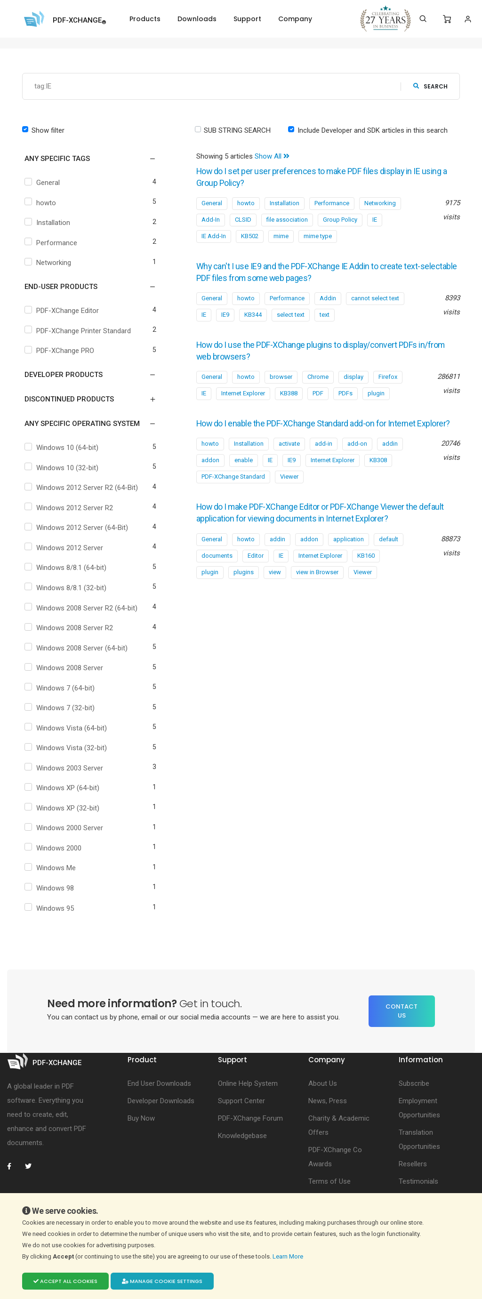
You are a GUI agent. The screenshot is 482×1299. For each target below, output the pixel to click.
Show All (272, 156)
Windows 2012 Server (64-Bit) (77, 527)
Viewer (289, 484)
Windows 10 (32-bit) (62, 468)
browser (281, 373)
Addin (328, 296)
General (43, 182)
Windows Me (51, 868)
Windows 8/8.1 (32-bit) (66, 588)
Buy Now (141, 1118)
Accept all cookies (65, 1281)
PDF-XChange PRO (60, 350)
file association (287, 218)
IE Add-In (213, 235)
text (324, 312)
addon (210, 468)
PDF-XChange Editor (63, 310)
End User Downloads (159, 1083)
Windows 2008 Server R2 (70, 628)
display (353, 373)
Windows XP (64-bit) (63, 788)
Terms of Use (329, 1181)
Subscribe (414, 1083)
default (388, 546)
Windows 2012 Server (65, 548)
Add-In (210, 218)
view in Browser (317, 579)
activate (289, 451)
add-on (357, 451)
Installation (48, 222)
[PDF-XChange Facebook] (14, 1166)
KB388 (288, 390)
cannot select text (375, 296)
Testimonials (418, 1181)
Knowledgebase (242, 1135)
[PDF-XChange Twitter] (32, 1166)
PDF (318, 390)
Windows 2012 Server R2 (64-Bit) (82, 487)
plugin (376, 390)
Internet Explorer (243, 390)
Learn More (289, 1256)
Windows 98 (50, 888)
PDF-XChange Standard (233, 484)
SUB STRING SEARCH (237, 130)
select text (291, 312)
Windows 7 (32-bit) (61, 708)
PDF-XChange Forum (250, 1118)
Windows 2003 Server (65, 768)
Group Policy (340, 218)
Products (145, 19)
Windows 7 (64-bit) (61, 688)
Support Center (241, 1101)
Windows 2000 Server (65, 828)
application (348, 546)
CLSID (243, 218)
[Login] (468, 19)
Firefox (387, 373)
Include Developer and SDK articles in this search (372, 130)
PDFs (345, 390)
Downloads (197, 19)
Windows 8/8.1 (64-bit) (66, 567)
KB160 (366, 562)
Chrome (318, 373)
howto (41, 203)
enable (243, 468)
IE (374, 218)
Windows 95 (50, 908)
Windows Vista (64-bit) (67, 728)
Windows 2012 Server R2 (70, 508)
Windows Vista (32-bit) (67, 748)
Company (295, 19)
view (275, 579)
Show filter (48, 130)
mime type (318, 235)
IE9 (225, 312)
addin (390, 451)
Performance (52, 243)
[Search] (423, 19)
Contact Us (402, 1011)
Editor (256, 562)
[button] (84, 159)
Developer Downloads (161, 1101)
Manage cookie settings (162, 1281)
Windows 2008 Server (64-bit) (77, 648)
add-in (323, 451)
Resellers (413, 1164)
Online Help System (248, 1083)
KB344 (253, 312)
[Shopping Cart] (447, 19)
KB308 (378, 468)
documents (217, 562)
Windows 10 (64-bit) (62, 447)
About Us (322, 1083)
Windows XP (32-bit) (63, 808)
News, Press (327, 1101)
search (430, 86)
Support (247, 19)
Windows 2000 (54, 848)
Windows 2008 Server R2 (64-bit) (82, 608)
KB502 (249, 235)
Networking (49, 262)
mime (281, 235)
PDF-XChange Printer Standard (79, 331)
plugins (243, 579)
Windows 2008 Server (65, 668)
